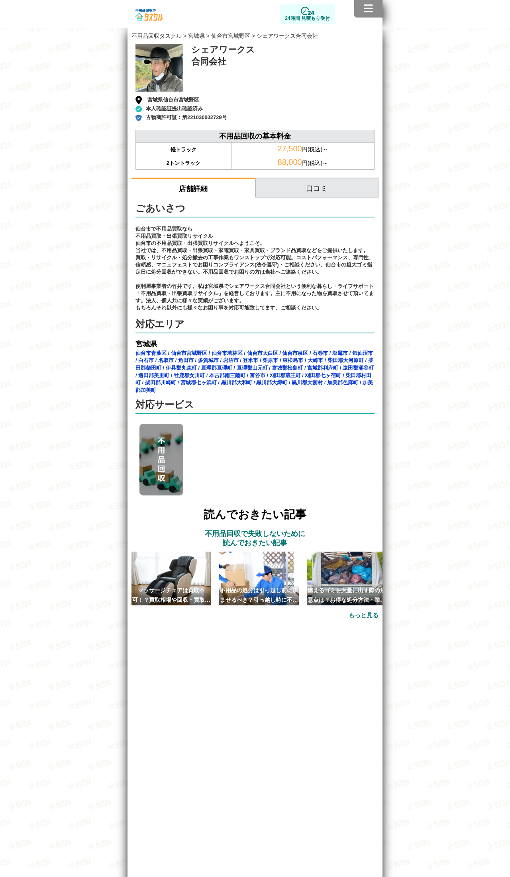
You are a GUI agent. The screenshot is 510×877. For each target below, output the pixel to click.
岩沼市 (231, 360)
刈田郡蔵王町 (285, 375)
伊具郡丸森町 (181, 368)
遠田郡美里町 (153, 375)
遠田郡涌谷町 (358, 368)
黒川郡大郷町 (271, 383)
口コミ (317, 188)
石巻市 (320, 353)
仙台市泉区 (295, 353)
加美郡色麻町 (342, 383)
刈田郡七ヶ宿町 (323, 375)
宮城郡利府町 (322, 368)
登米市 (250, 360)
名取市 (166, 360)
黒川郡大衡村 (307, 383)
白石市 (146, 360)
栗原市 (270, 360)
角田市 (186, 360)
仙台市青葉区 (151, 353)
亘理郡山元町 (252, 368)
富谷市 (257, 375)
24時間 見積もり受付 (307, 18)
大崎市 (315, 360)
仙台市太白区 (262, 353)
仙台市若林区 (227, 353)
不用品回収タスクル (156, 36)
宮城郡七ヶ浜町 (198, 383)
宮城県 (196, 36)
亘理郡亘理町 (216, 368)
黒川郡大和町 (236, 383)
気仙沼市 (362, 353)
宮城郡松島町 (287, 368)
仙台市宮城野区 (230, 36)
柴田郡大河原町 (346, 360)
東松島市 (292, 360)
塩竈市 (340, 353)
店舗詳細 (193, 189)
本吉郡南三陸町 (227, 375)
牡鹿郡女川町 (189, 375)
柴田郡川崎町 (160, 383)
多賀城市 (208, 360)
